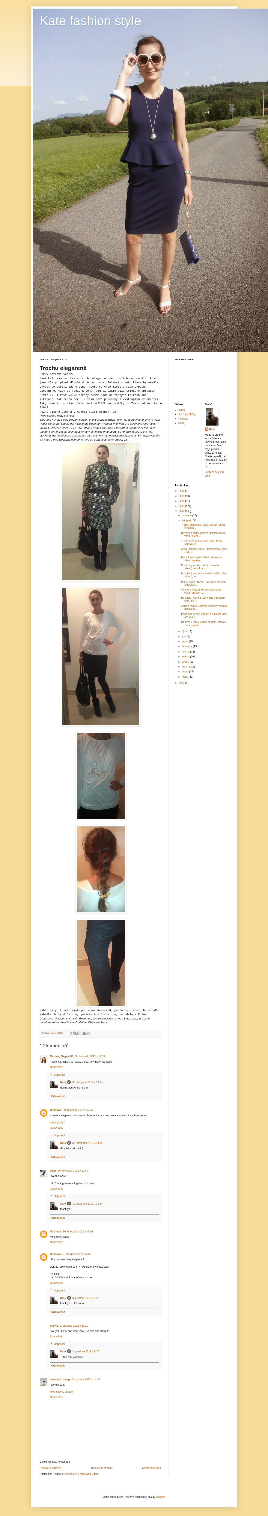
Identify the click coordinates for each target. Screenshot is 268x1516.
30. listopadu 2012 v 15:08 (78, 1231)
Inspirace (183, 418)
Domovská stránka (101, 1467)
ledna (185, 676)
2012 (182, 511)
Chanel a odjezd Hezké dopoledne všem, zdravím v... (201, 591)
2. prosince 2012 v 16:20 (74, 1325)
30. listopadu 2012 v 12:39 (78, 1109)
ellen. (53, 1170)
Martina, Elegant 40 (61, 1056)
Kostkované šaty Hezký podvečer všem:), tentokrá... (200, 567)
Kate (63, 1082)
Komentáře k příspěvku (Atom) (81, 1473)
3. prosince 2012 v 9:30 (85, 1351)
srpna (185, 641)
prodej (181, 422)
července (187, 646)
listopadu (187, 520)
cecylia (54, 1325)
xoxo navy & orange (61, 1391)
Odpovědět (56, 1067)
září (184, 636)
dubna (186, 661)
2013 (182, 506)
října (185, 631)
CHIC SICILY (57, 1122)
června (186, 651)
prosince (187, 515)
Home (181, 409)
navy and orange (60, 1379)
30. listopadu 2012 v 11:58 (90, 1056)
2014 (182, 501)
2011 (182, 682)
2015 (182, 496)
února (185, 671)
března (186, 666)
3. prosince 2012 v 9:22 (85, 1298)
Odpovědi (59, 1074)
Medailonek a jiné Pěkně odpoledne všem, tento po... (201, 559)
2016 (182, 490)
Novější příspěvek (51, 1467)
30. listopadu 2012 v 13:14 (87, 1082)
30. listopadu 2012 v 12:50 (73, 1170)
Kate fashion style (90, 21)
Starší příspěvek (151, 1467)
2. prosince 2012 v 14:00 (77, 1254)
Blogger (160, 1496)
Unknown (56, 1109)
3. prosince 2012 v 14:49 (86, 1379)
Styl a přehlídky (187, 414)
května (186, 656)
